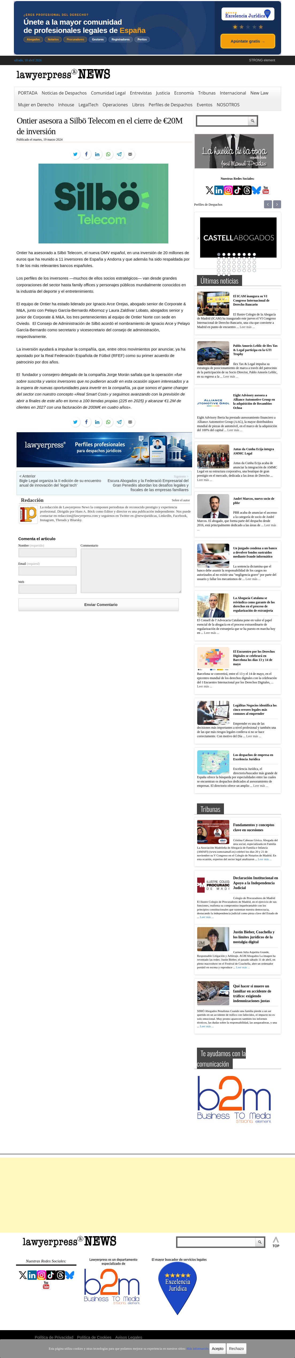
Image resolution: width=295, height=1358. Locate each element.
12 (234, 258)
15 (249, 258)
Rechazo (236, 1348)
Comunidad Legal (108, 93)
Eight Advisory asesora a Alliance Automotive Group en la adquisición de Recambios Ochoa (254, 401)
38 (244, 270)
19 (229, 262)
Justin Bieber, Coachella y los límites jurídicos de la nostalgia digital (254, 937)
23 (249, 262)
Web (21, 582)
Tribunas (206, 93)
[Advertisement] (147, 1195)
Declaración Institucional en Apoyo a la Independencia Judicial (255, 883)
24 (254, 262)
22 (244, 262)
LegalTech (88, 105)
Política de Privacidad (54, 1337)
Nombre (31, 545)
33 (218, 270)
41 (218, 274)
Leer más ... (247, 327)
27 (229, 266)
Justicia (163, 93)
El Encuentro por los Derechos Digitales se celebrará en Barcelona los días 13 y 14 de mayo (254, 658)
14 (244, 258)
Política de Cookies (94, 1337)
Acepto (218, 1348)
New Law (259, 93)
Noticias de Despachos (64, 93)
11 (229, 258)
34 (224, 270)
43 (229, 274)
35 (229, 270)
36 (234, 270)
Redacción (32, 500)
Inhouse (66, 105)
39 (249, 270)
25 (218, 266)
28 (234, 266)
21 (239, 262)
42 (224, 274)
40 (254, 270)
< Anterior (28, 476)
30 (244, 266)
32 (254, 266)
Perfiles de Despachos (170, 105)
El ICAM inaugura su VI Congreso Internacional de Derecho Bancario (251, 300)
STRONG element (262, 60)
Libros (138, 105)
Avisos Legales (128, 1337)
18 (224, 262)
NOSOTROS (228, 105)
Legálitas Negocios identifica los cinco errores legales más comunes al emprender (255, 710)
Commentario (89, 545)
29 (239, 266)
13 (239, 258)
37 (239, 270)
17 (218, 262)
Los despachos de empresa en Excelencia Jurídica (253, 757)
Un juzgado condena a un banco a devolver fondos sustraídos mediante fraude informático (255, 552)
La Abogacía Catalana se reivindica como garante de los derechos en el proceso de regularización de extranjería (254, 604)
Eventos (204, 105)
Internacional (233, 93)
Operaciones (115, 105)
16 (254, 258)
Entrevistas (141, 93)
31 (249, 266)
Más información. (198, 1349)
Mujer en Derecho (36, 105)
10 (224, 258)
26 (224, 266)
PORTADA (28, 93)
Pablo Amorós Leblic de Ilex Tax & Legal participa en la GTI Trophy (255, 350)
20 (234, 262)
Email (29, 564)
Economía (184, 93)
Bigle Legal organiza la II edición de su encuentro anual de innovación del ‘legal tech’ (60, 483)
